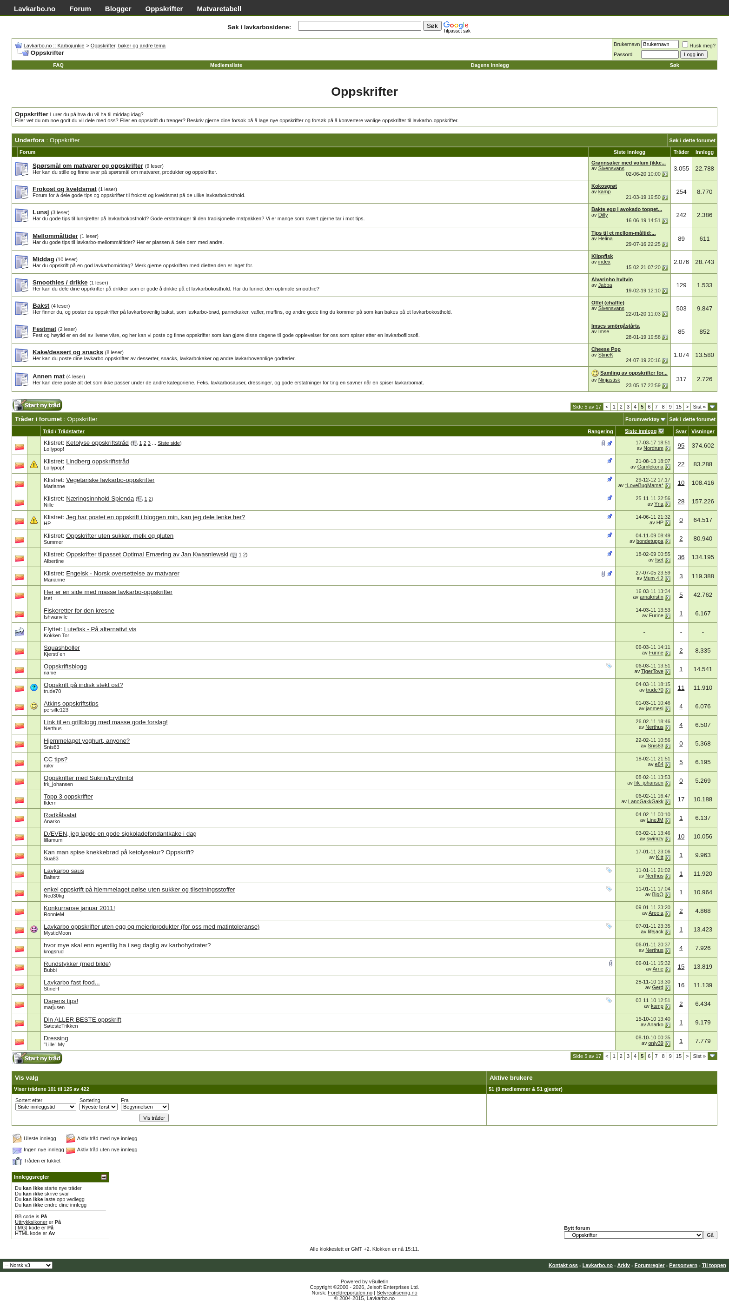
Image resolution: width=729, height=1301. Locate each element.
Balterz (52, 877)
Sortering (90, 1100)
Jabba (605, 285)
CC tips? (55, 759)
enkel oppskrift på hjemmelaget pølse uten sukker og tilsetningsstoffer (139, 889)
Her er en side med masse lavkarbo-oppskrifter (108, 591)
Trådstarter (71, 431)
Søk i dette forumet (692, 140)
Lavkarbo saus (64, 870)
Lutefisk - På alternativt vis (100, 629)
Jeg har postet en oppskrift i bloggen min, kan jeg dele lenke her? (155, 517)
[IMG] (21, 1227)
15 (679, 406)
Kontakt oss (563, 1265)
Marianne (54, 486)
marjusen (54, 1007)
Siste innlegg (640, 431)
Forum (80, 9)
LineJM (655, 820)
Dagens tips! (61, 1000)
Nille (48, 505)
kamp (604, 191)
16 (680, 985)
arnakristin (651, 597)
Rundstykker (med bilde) (77, 963)
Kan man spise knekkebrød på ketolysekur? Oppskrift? (119, 852)
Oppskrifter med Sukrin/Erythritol (88, 777)
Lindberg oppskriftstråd (97, 461)
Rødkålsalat (60, 815)
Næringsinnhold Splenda (100, 498)
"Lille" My (54, 1044)
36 (680, 557)
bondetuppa (649, 541)
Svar (681, 431)
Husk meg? (699, 45)
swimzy (655, 838)
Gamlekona (650, 466)
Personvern (683, 1265)
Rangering (600, 431)
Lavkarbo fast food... (72, 982)
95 (680, 445)
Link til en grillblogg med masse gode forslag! (106, 722)
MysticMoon (57, 933)
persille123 (56, 710)
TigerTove (652, 671)
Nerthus (53, 728)
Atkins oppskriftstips (71, 703)
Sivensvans (611, 168)
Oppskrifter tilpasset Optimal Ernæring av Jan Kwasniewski (147, 554)
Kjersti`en (54, 654)
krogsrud (54, 951)
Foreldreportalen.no (350, 1292)
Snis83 (52, 747)
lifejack (655, 931)
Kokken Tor (56, 635)
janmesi (654, 708)
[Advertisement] (207, 407)
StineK (605, 354)
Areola (656, 913)
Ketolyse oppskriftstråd (97, 442)
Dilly (603, 215)
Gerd (657, 987)
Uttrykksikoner (31, 1222)
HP (47, 523)
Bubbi (50, 970)
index (604, 261)
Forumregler (650, 1265)
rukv (48, 765)
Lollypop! (54, 449)
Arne (658, 968)
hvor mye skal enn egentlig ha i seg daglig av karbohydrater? (127, 945)
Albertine (54, 561)
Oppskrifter (164, 9)
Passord (623, 54)
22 (680, 464)
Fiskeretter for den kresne (79, 610)
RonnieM (54, 914)
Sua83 (51, 858)
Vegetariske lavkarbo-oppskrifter (110, 479)
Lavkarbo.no (34, 9)
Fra (125, 1100)
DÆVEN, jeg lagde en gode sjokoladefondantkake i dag (120, 833)
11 (680, 687)
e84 (659, 764)
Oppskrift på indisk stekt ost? (83, 684)
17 (680, 799)
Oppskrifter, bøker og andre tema (128, 45)
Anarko (52, 821)
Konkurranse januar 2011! (79, 908)
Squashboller (62, 647)
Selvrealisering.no (397, 1292)
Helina (605, 238)
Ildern (50, 803)
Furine (656, 615)
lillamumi (54, 840)
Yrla (658, 504)
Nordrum (653, 448)
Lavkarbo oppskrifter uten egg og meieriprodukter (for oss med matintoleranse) (152, 926)
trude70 (52, 691)
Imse (604, 331)
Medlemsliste (226, 65)
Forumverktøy (642, 419)
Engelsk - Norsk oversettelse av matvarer (122, 573)
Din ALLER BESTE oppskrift (82, 1019)
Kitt (659, 857)
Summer (53, 542)
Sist (699, 406)
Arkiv (623, 1265)
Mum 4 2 (653, 578)
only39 (655, 1043)
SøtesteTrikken (61, 1026)
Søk (674, 65)
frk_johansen (58, 784)
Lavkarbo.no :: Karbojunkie (54, 45)
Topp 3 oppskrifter (68, 796)
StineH (51, 988)
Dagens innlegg (490, 65)
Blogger (118, 9)
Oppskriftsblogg (65, 666)
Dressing (56, 1038)
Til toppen (714, 1265)
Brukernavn (627, 44)
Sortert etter (28, 1100)
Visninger (703, 431)
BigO (657, 894)
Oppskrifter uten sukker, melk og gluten (119, 535)
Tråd (48, 431)
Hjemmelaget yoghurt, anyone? (87, 740)
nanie (50, 672)
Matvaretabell (219, 9)
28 (680, 501)
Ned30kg (54, 895)
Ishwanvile (55, 617)
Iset (659, 559)
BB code (24, 1216)
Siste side (169, 443)
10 (680, 482)
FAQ (58, 65)
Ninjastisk (609, 380)
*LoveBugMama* (644, 485)
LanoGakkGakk (645, 801)
